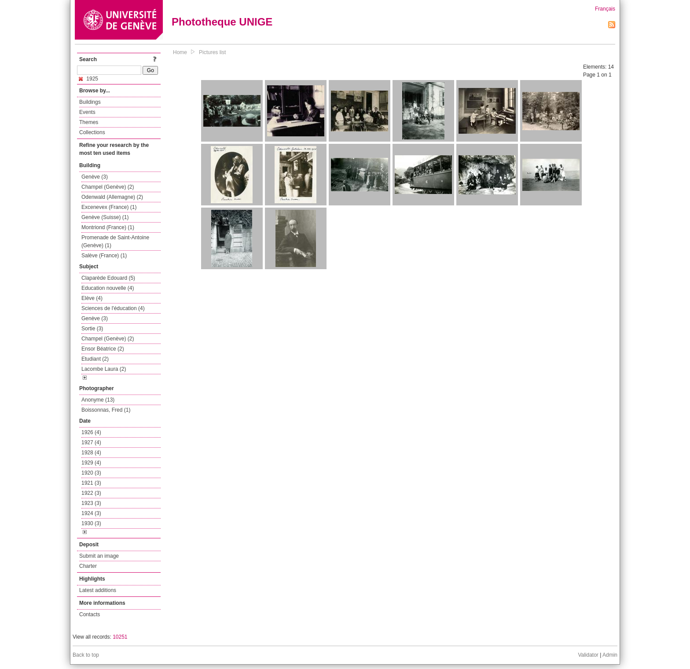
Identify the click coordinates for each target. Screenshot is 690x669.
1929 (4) (91, 463)
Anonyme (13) (97, 400)
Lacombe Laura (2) (103, 369)
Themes (88, 122)
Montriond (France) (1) (107, 227)
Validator (588, 655)
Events (87, 112)
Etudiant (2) (95, 359)
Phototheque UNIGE (222, 22)
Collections (92, 132)
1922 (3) (91, 493)
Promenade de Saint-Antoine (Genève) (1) (115, 241)
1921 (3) (91, 483)
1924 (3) (91, 513)
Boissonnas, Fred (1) (105, 410)
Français (605, 9)
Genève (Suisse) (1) (104, 217)
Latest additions (97, 590)
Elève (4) (92, 298)
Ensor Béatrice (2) (102, 349)
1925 (88, 79)
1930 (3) (91, 523)
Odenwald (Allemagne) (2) (112, 197)
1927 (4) (91, 442)
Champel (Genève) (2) (107, 187)
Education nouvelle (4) (107, 288)
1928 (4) (91, 453)
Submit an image (99, 556)
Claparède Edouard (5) (108, 278)
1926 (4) (91, 432)
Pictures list (212, 52)
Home (180, 52)
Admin (609, 655)
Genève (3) (94, 177)
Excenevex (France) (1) (108, 207)
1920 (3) (91, 473)
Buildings (90, 102)
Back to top (86, 655)
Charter (88, 566)
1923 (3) (91, 503)
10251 (120, 637)
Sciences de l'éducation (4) (113, 308)
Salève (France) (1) (104, 255)
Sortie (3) (92, 328)
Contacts (89, 614)
